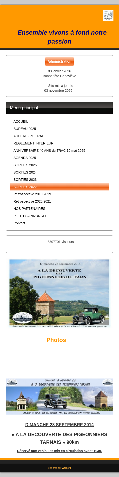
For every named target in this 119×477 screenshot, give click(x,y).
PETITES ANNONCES (30, 216)
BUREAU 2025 (24, 129)
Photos (56, 340)
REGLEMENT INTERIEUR (33, 143)
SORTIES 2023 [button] (25, 180)
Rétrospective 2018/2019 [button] (32, 194)
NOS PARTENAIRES (29, 209)
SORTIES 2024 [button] (25, 172)
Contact (19, 223)
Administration (60, 61)
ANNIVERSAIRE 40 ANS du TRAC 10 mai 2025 (49, 150)
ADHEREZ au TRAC (28, 136)
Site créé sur (59, 468)
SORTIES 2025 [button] (25, 165)
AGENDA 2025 (24, 158)
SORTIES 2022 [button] (25, 187)
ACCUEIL (20, 121)
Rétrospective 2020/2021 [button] (32, 201)
